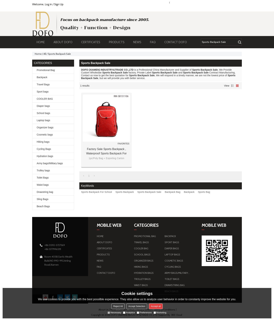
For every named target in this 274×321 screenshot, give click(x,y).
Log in (48, 4)
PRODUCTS (118, 42)
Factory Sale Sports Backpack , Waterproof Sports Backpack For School (106, 152)
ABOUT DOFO (64, 42)
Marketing (160, 312)
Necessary (114, 312)
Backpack (189, 192)
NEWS (139, 42)
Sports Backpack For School (96, 192)
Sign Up (58, 4)
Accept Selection (136, 306)
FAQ (154, 42)
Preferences (144, 312)
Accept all (156, 306)
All (45, 53)
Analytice (129, 312)
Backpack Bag (173, 192)
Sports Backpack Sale (149, 192)
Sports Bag (204, 192)
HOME (41, 42)
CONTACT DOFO (175, 42)
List (232, 85)
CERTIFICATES (90, 42)
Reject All (118, 306)
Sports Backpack (125, 192)
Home (38, 53)
